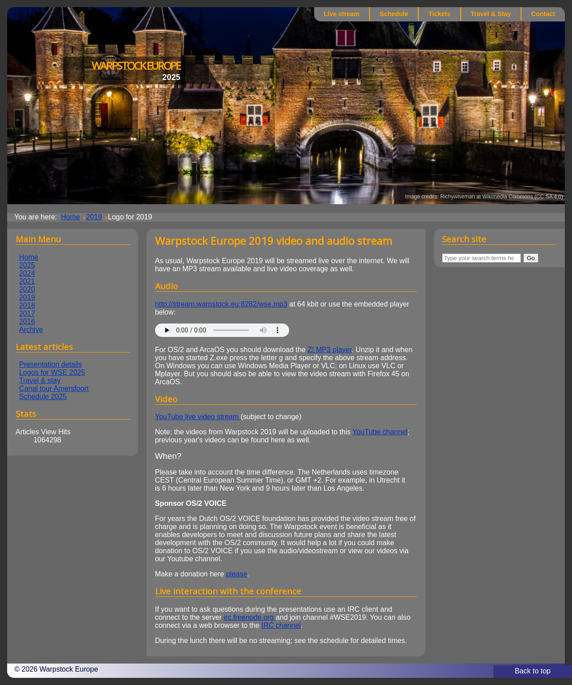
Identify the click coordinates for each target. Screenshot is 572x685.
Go (531, 258)
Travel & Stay (491, 13)
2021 (27, 281)
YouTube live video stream (198, 416)
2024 (27, 273)
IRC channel (281, 625)
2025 (27, 265)
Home (28, 257)
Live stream (341, 13)
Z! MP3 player (329, 349)
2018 (27, 305)
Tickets (439, 13)
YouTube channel (380, 432)
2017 (27, 313)
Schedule (394, 13)
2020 (27, 289)
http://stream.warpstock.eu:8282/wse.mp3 (221, 304)
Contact (543, 13)
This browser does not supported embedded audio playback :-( (222, 330)
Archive (31, 329)
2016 (27, 321)
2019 (27, 297)
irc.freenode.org (250, 617)
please (236, 574)
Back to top (533, 671)
